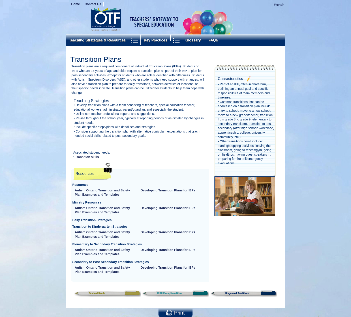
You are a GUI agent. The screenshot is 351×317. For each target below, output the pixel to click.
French (279, 4)
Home (75, 4)
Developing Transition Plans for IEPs (168, 190)
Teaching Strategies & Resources (97, 40)
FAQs (213, 40)
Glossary (193, 40)
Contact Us (93, 4)
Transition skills (87, 157)
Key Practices (155, 40)
